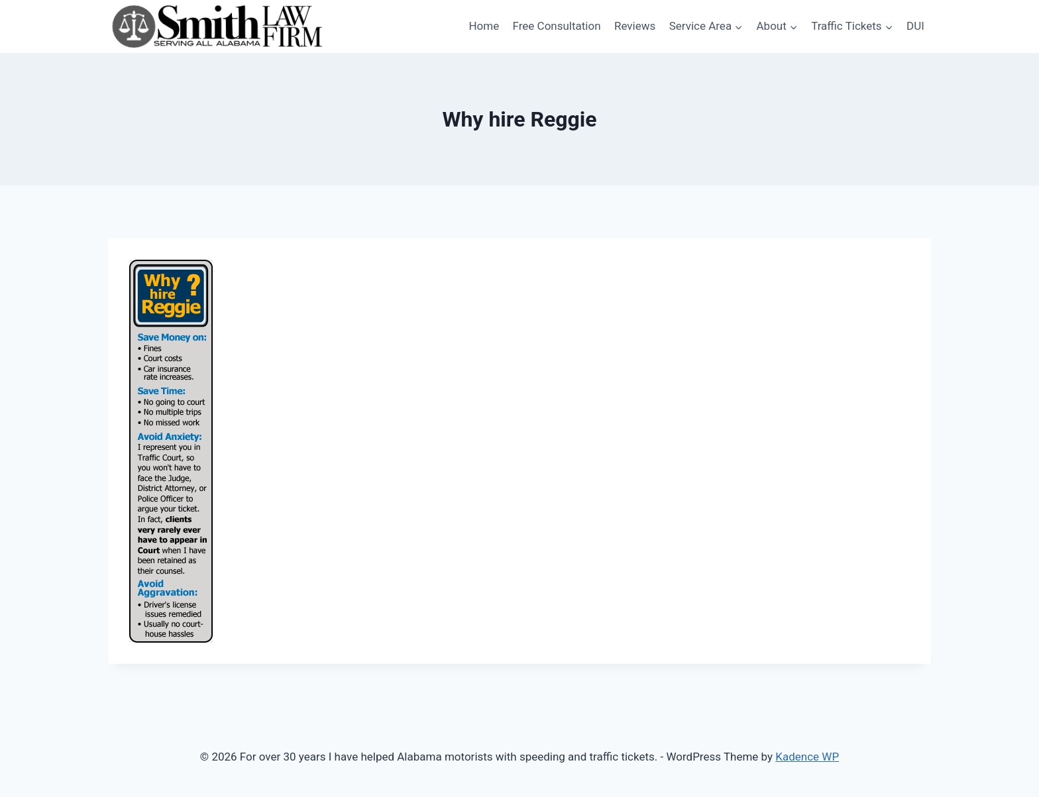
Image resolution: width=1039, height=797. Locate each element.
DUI (915, 25)
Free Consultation (557, 25)
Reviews (634, 25)
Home (483, 25)
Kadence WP (807, 756)
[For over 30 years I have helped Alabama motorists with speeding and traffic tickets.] (217, 27)
